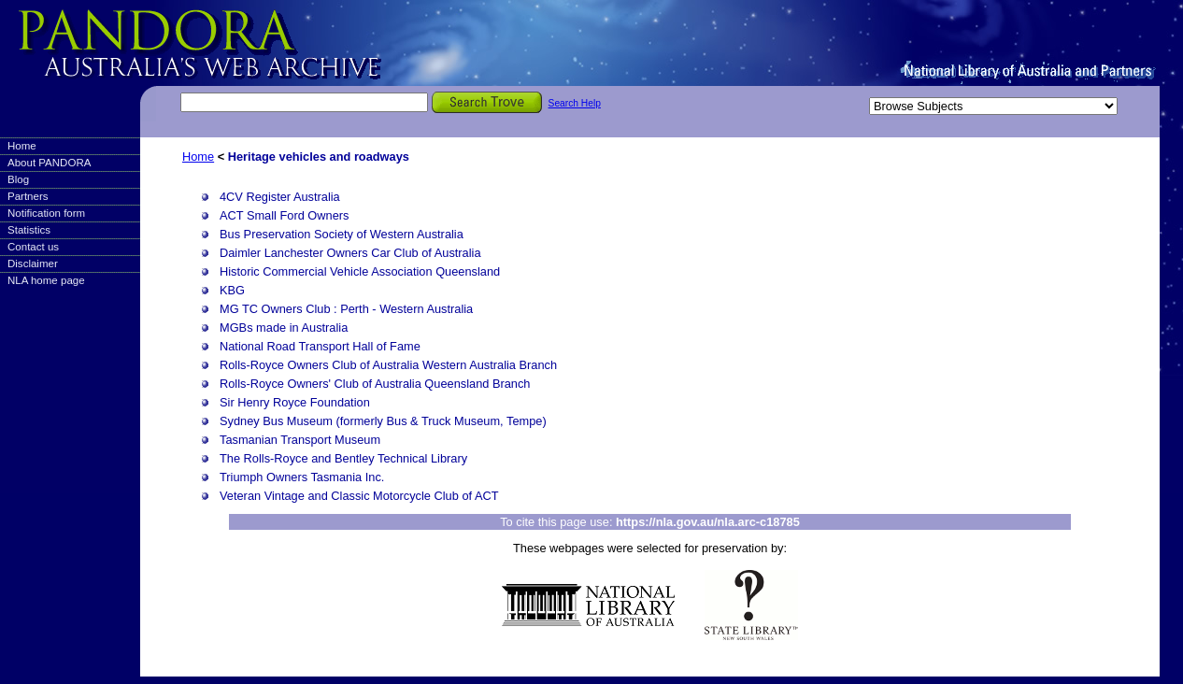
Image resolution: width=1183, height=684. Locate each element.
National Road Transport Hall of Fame (320, 346)
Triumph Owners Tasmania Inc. (302, 477)
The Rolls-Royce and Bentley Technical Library (343, 458)
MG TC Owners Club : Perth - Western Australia (346, 309)
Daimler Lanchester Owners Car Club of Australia (350, 253)
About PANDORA (49, 162)
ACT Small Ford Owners (284, 215)
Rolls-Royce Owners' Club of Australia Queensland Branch (375, 384)
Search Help (575, 103)
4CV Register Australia (280, 197)
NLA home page (46, 280)
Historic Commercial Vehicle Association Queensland (360, 271)
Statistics (28, 229)
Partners (28, 196)
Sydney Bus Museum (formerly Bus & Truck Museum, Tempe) (383, 421)
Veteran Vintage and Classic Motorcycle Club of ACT (359, 496)
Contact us (33, 246)
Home (21, 145)
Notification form (46, 213)
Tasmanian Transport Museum (300, 440)
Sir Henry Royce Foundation (295, 402)
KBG (232, 290)
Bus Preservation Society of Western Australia (341, 234)
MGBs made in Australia (284, 328)
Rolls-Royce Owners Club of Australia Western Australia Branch (388, 365)
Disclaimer (32, 263)
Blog (18, 179)
